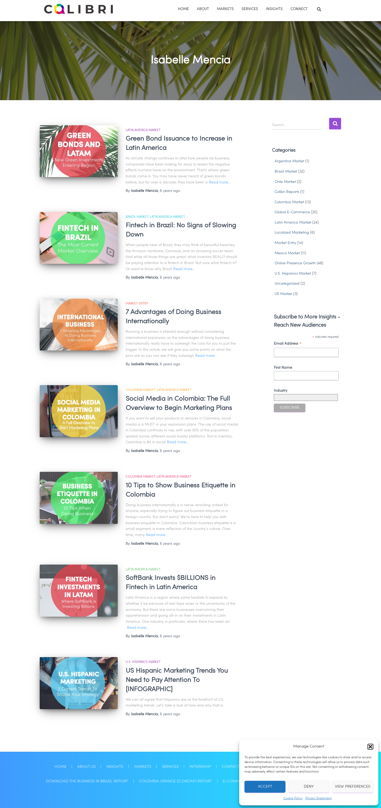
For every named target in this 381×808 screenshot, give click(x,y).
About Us (86, 767)
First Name (283, 368)
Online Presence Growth (295, 263)
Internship (200, 767)
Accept (265, 787)
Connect (299, 9)
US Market (283, 294)
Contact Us (233, 767)
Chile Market (285, 182)
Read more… (220, 182)
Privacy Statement (318, 798)
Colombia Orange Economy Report (175, 781)
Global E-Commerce (292, 212)
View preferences (352, 787)
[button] (370, 746)
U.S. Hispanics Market (143, 662)
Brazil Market (137, 217)
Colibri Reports (287, 192)
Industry (280, 391)
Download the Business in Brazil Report (87, 781)
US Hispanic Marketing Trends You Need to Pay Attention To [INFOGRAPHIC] (177, 680)
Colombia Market (140, 390)
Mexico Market (287, 253)
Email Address (288, 344)
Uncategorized (287, 283)
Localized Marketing (292, 232)
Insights (274, 9)
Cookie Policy (293, 798)
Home (183, 9)
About (203, 9)
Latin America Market (143, 130)
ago (170, 191)
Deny (309, 787)
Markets (225, 9)
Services (250, 9)
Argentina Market (289, 161)
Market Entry (137, 303)
